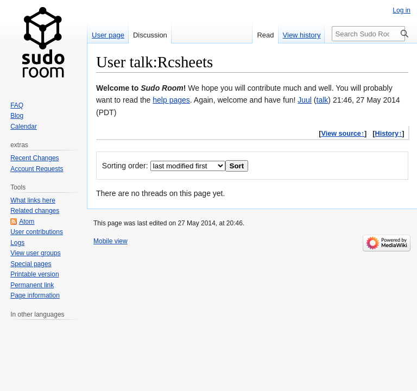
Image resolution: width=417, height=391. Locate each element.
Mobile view (110, 241)
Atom (26, 221)
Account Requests (36, 169)
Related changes (34, 211)
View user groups (35, 253)
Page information (35, 295)
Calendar (23, 126)
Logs (17, 243)
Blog (16, 115)
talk (322, 100)
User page (108, 35)
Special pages (30, 264)
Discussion (150, 35)
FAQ (16, 105)
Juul (305, 100)
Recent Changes (34, 158)
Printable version (34, 274)
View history (302, 35)
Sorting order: (125, 165)
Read (265, 35)
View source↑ (343, 133)
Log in (401, 10)
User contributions (36, 232)
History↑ (388, 133)
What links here (32, 200)
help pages (171, 100)
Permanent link (32, 285)
